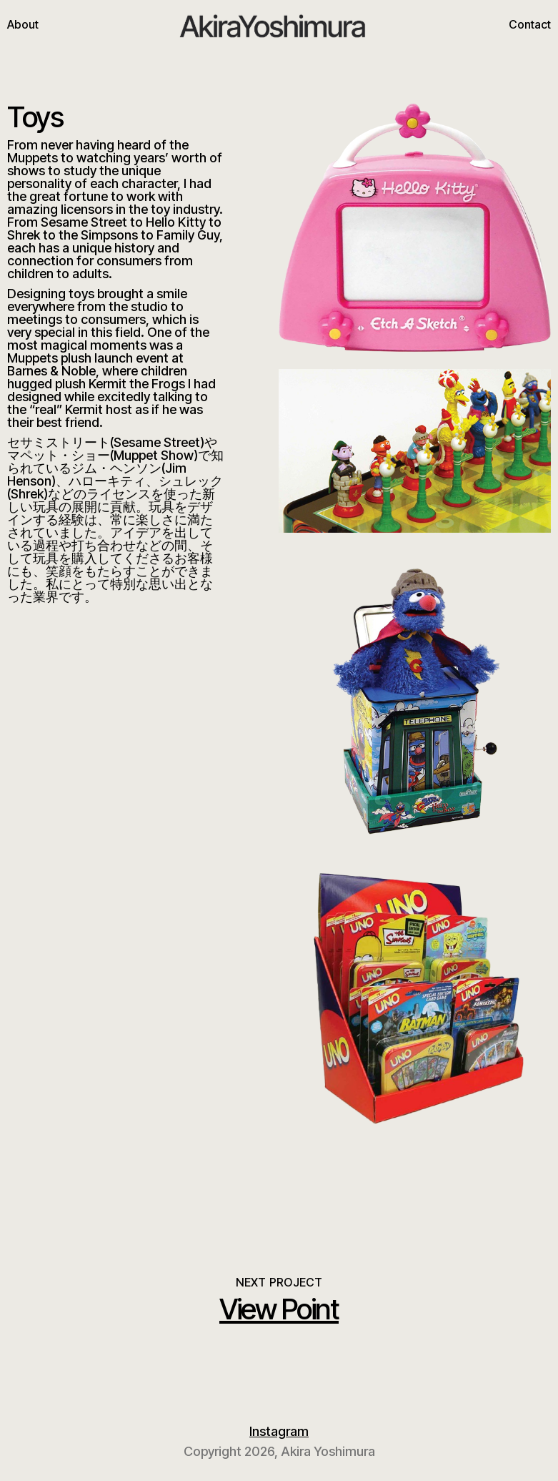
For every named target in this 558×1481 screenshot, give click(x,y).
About (23, 24)
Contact (530, 24)
